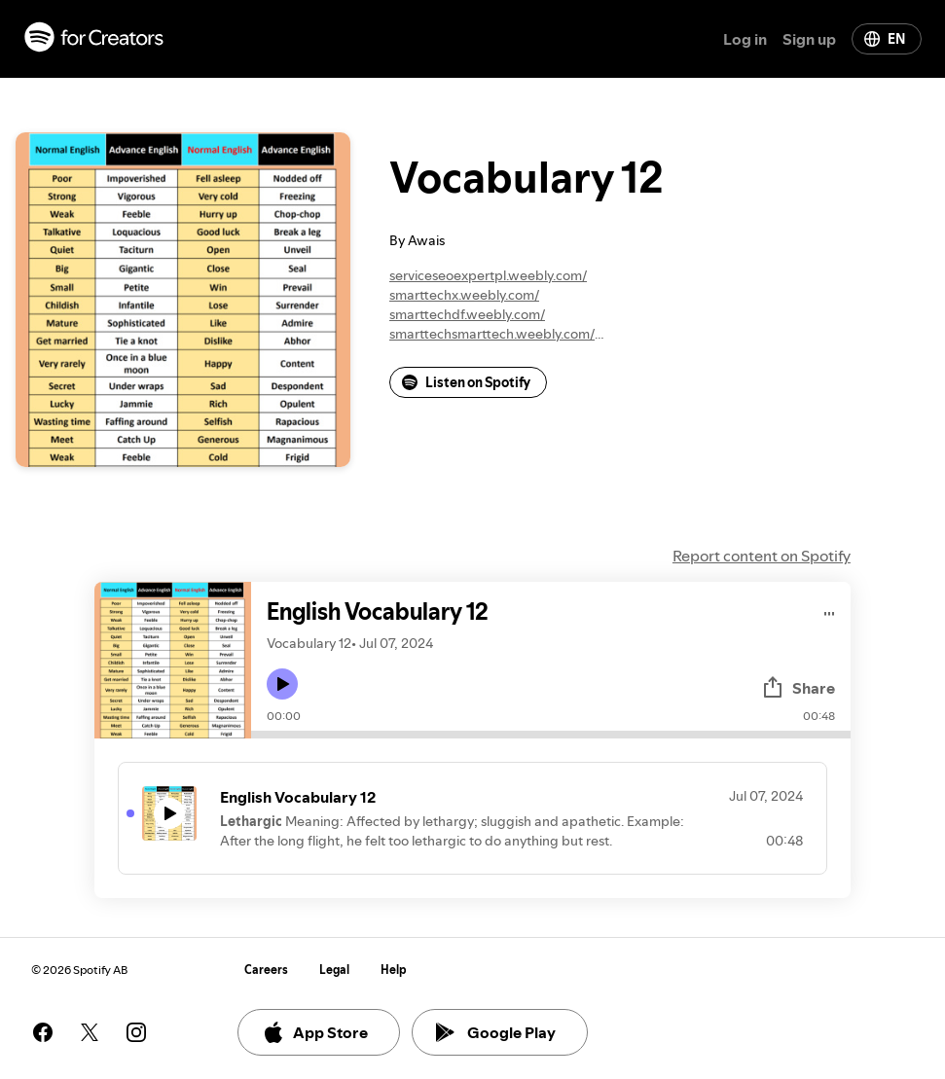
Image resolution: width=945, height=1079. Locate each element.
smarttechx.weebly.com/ (464, 295)
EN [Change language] (884, 39)
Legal (334, 969)
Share (798, 688)
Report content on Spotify (761, 555)
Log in (745, 39)
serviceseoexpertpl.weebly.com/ (488, 275)
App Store (315, 1032)
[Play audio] (829, 610)
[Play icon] (282, 684)
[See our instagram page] (136, 1032)
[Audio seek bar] (551, 734)
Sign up (809, 39)
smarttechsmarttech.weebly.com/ (492, 333)
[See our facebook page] (43, 1032)
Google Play (496, 1032)
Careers (266, 969)
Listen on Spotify (466, 382)
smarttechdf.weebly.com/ (467, 314)
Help (394, 969)
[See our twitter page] (89, 1032)
